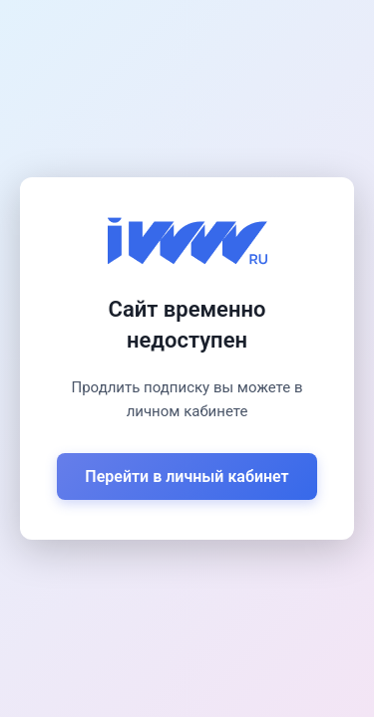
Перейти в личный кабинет (186, 476)
